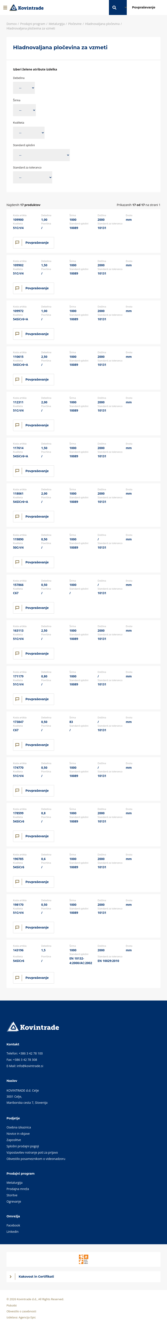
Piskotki (12, 1305)
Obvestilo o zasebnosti (21, 1311)
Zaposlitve (14, 1140)
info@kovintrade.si (30, 1066)
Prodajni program (32, 24)
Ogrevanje (14, 1201)
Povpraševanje (37, 243)
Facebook (13, 1225)
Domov (12, 24)
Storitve (12, 1195)
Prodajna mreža (18, 1189)
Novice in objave (18, 1133)
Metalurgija (57, 24)
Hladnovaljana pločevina (102, 24)
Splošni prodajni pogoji (23, 1146)
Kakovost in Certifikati (36, 1277)
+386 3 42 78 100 (31, 1053)
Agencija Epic (27, 1317)
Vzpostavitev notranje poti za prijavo (32, 1152)
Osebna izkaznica (19, 1127)
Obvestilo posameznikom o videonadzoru (36, 1159)
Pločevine (75, 24)
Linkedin (12, 1232)
